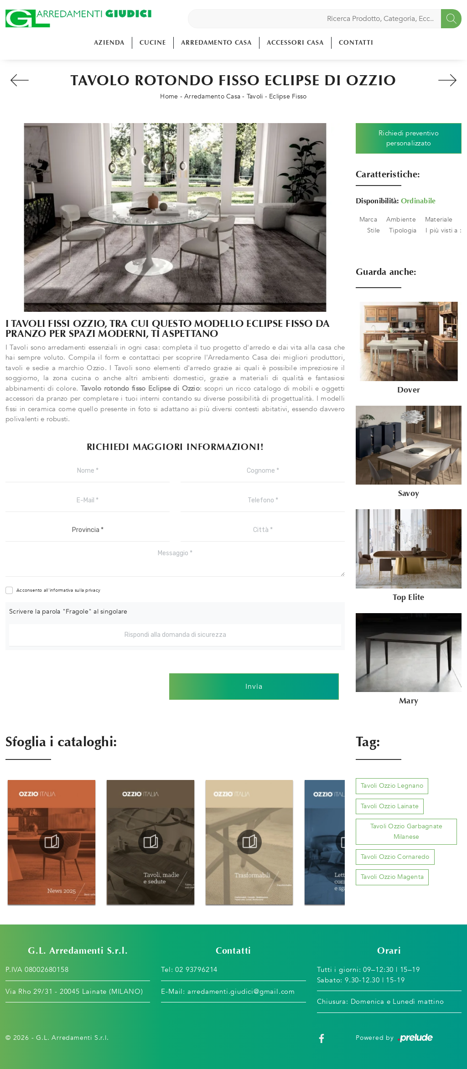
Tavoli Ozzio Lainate (390, 806)
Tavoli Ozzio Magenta (392, 877)
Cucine (153, 42)
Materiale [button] (438, 219)
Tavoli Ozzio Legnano (392, 785)
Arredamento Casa (216, 42)
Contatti (356, 42)
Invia (254, 687)
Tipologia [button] (402, 230)
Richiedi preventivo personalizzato (409, 138)
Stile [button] (373, 230)
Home (169, 96)
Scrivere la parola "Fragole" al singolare (68, 611)
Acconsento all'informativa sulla (58, 590)
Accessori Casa (295, 42)
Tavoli (255, 96)
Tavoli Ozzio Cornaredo (395, 856)
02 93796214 (196, 969)
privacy (92, 590)
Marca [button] (368, 219)
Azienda (109, 42)
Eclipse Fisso (287, 96)
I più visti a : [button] (443, 230)
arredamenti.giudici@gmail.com (241, 991)
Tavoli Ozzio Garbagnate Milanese (406, 831)
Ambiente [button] (401, 219)
